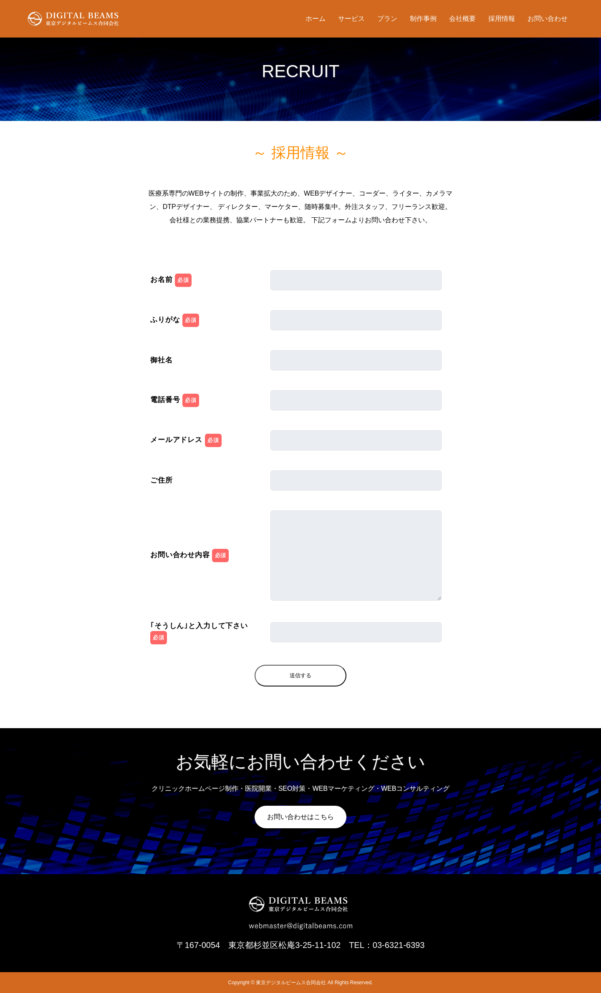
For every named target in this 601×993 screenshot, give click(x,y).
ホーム (316, 18)
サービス (351, 18)
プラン (387, 18)
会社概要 (462, 18)
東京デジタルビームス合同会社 (291, 982)
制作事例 (423, 18)
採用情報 (501, 18)
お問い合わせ (548, 18)
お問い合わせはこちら (300, 816)
